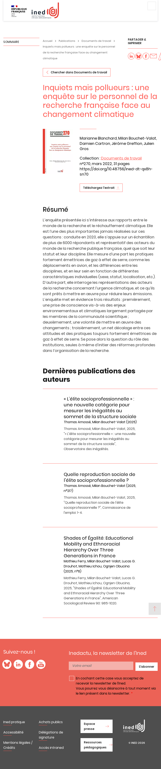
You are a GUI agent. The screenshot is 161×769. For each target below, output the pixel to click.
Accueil (47, 41)
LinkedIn (18, 664)
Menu (152, 6)
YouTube (41, 664)
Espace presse (89, 726)
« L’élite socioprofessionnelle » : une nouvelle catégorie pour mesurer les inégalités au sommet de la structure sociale (100, 408)
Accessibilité (13, 732)
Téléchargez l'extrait (99, 188)
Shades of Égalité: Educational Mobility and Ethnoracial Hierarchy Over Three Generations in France (98, 547)
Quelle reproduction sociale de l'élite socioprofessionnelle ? (99, 477)
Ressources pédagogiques (95, 744)
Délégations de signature (51, 735)
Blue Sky (7, 664)
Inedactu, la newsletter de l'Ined (108, 653)
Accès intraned (51, 747)
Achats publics (51, 722)
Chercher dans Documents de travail (79, 72)
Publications (67, 41)
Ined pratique (14, 722)
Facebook (29, 664)
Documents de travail (96, 41)
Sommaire (11, 42)
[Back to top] (154, 609)
